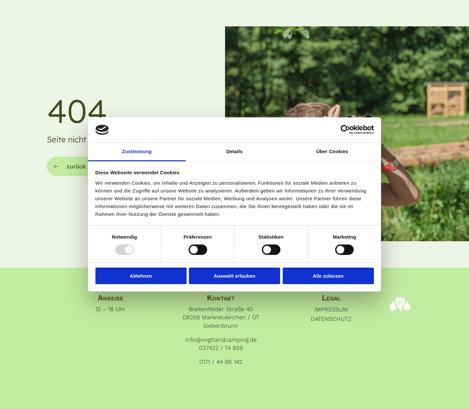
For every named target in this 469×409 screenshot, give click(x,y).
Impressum (331, 309)
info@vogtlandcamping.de (221, 339)
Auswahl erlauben (234, 276)
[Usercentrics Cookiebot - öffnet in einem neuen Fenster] (345, 130)
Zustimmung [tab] (137, 151)
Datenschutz (331, 318)
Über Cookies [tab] (332, 151)
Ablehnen (141, 276)
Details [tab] (234, 151)
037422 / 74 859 (221, 347)
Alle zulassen (328, 276)
